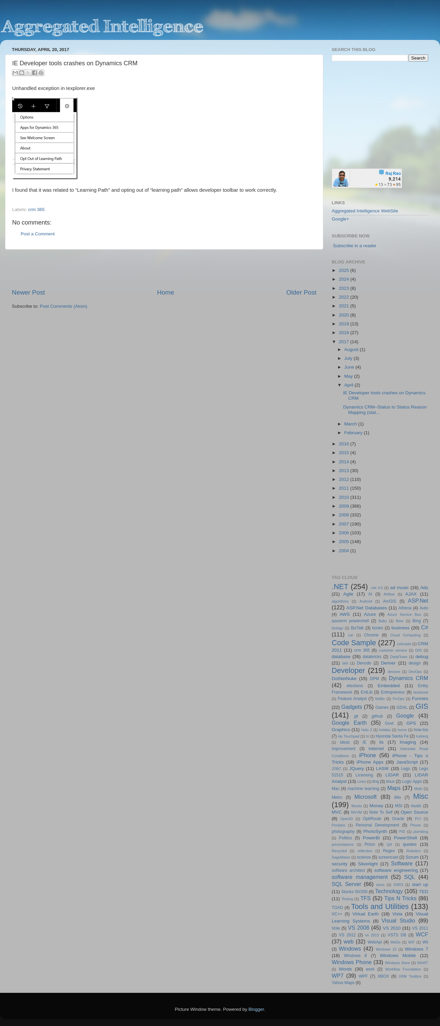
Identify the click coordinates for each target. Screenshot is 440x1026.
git (356, 716)
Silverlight (368, 863)
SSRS (398, 885)
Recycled (339, 851)
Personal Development (377, 825)
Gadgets (352, 707)
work (370, 969)
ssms (380, 885)
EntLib (366, 692)
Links (361, 781)
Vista (397, 913)
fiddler (380, 699)
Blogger (256, 1009)
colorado (404, 644)
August (352, 349)
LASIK (382, 768)
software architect (348, 870)
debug (421, 656)
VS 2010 (392, 928)
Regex (389, 850)
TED (423, 891)
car (350, 635)
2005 (344, 541)
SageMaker (341, 857)
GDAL (402, 707)
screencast (388, 857)
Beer (400, 621)
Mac (335, 788)
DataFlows (399, 657)
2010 (344, 497)
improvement (343, 748)
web (349, 941)
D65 (418, 650)
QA (389, 844)
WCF (422, 934)
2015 (344, 452)
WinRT (422, 963)
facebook (420, 692)
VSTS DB (397, 935)
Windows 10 (386, 949)
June (349, 367)
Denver (388, 663)
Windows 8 (355, 955)
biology (337, 628)
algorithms (340, 601)
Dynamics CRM (408, 678)
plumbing (420, 832)
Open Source (414, 812)
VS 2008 (358, 928)
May (349, 376)
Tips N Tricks (400, 898)
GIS (422, 706)
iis (381, 742)
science (364, 857)
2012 (344, 479)
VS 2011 (420, 928)
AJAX (411, 594)
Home (165, 292)
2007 (344, 524)
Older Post (301, 292)
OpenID (346, 819)
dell (345, 663)
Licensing (364, 775)
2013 (344, 470)
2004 (344, 550)
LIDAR (392, 774)
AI (370, 594)
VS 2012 (347, 935)
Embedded (389, 685)
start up (420, 884)
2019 (344, 323)
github (377, 716)
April (349, 385)
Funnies (420, 698)
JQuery (356, 768)
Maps (394, 788)
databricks (371, 656)
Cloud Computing (405, 635)
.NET (340, 586)
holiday (385, 730)
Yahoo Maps (343, 982)
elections (355, 685)
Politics (345, 838)
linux (390, 781)
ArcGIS (389, 601)
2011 (344, 488)
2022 (344, 297)
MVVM (356, 812)
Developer (348, 670)
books (377, 628)
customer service (393, 650)
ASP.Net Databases (367, 607)
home (402, 730)
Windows (350, 949)
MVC (337, 812)
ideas (345, 742)
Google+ (340, 218)
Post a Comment (38, 233)
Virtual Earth (365, 913)
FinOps (398, 699)
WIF (411, 942)
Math (418, 789)
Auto (424, 608)
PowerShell (405, 837)
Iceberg (422, 736)
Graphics (341, 729)
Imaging (408, 742)
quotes (410, 844)
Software (402, 863)
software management (360, 877)
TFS (365, 898)
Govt (389, 723)
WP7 (338, 976)
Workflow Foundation (403, 969)
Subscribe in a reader (354, 245)
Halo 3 (366, 730)
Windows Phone (352, 962)
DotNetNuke (344, 678)
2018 (344, 332)
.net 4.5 (376, 588)
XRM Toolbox (410, 976)
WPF (363, 976)
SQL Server (346, 884)
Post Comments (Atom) (63, 306)
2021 (344, 305)
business (400, 627)
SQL (409, 877)
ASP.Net (418, 601)
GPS (411, 723)
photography (343, 831)
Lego (405, 768)
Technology (389, 891)
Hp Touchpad (348, 736)
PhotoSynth (375, 831)
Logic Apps (412, 781)
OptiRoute (372, 818)
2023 (344, 288)
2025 (344, 270)
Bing (417, 621)
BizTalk (357, 628)
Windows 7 (416, 949)
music (416, 805)
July (349, 358)
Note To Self (381, 812)
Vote (336, 928)
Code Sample (354, 642)
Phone (415, 825)
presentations (343, 844)
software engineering (396, 870)
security (340, 863)
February (354, 432)
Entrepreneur (393, 692)
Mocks (356, 806)
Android (365, 601)
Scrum (412, 857)
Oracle (398, 818)
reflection (364, 851)
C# (424, 627)
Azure (370, 614)
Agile (348, 594)
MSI (398, 805)
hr (367, 736)
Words (345, 969)
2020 (344, 315)
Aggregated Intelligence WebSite (365, 210)
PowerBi (371, 837)
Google (405, 716)
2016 (344, 443)
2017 (344, 341)
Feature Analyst (352, 698)
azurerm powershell (350, 621)
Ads (424, 587)
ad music (399, 587)
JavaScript (407, 762)
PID (402, 832)
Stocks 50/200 (354, 891)
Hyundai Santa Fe (392, 736)
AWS (344, 614)
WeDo (395, 942)
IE (364, 742)
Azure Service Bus (404, 614)
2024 (344, 279)
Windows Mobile (398, 955)
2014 (344, 461)
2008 (344, 514)
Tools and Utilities (380, 906)
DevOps (415, 672)
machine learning (363, 788)
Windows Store (397, 963)
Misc (420, 796)
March (351, 423)
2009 (344, 506)
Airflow (388, 594)
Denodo (364, 663)
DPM (374, 678)
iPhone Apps (370, 762)
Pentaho (338, 825)
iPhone (367, 755)
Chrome (371, 635)
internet (376, 748)
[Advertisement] (164, 269)
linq (375, 781)
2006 (344, 532)
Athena (404, 608)
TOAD (337, 907)
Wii (425, 942)
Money (376, 805)
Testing (347, 899)
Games (382, 707)
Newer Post (28, 292)
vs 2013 (372, 935)
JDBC (336, 769)
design (415, 663)
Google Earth (349, 723)
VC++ (337, 914)
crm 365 (36, 209)
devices (394, 672)
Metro (337, 797)
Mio (397, 797)
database (341, 656)
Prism (370, 844)
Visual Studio (398, 920)
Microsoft (365, 797)
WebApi (375, 942)
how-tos (421, 729)
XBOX (383, 976)
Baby (382, 621)
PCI (418, 819)
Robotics (413, 851)
